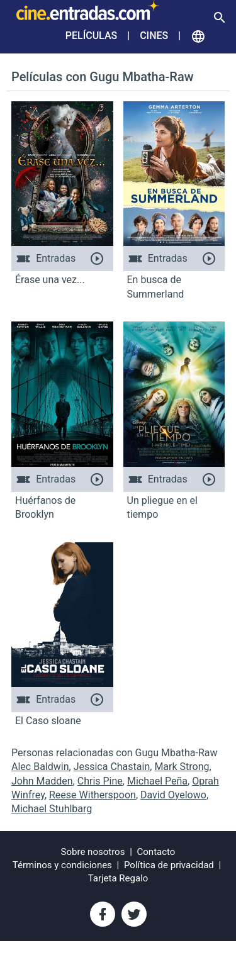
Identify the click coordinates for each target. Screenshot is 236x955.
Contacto (156, 851)
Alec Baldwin (40, 767)
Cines (154, 36)
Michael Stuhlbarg (51, 809)
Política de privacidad (169, 865)
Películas (91, 36)
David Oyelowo (173, 795)
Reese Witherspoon (92, 795)
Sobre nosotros (93, 851)
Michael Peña (157, 781)
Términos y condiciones (62, 865)
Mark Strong (181, 767)
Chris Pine (100, 781)
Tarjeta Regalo (118, 878)
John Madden (42, 781)
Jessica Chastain (112, 767)
